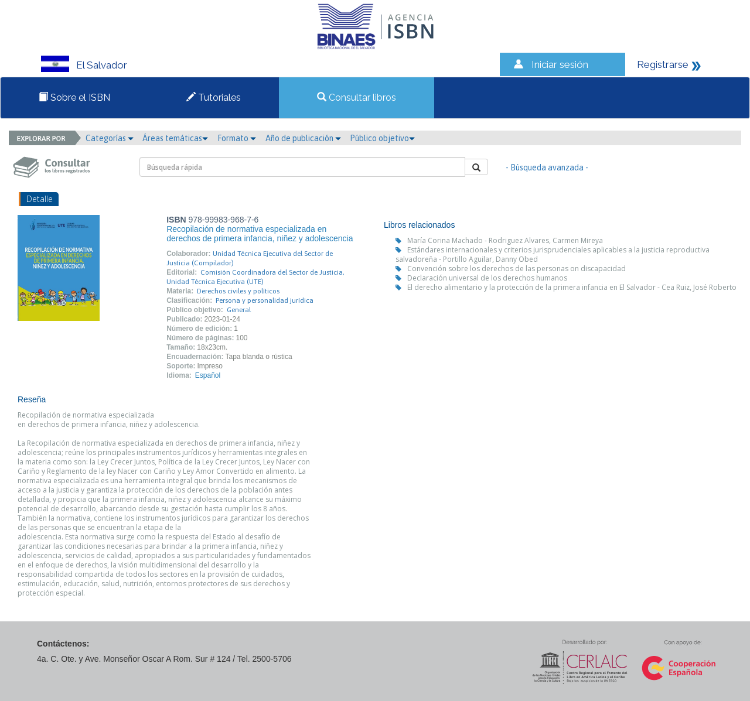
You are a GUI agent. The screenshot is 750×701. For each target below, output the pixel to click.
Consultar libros (356, 97)
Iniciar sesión (559, 64)
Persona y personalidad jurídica (264, 300)
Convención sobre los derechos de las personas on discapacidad (516, 268)
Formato (236, 138)
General (239, 310)
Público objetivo (382, 138)
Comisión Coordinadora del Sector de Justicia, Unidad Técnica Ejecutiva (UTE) (255, 277)
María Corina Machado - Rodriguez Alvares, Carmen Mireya (505, 240)
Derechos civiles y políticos (238, 291)
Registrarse (662, 64)
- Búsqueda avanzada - (547, 167)
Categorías (110, 138)
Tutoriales (213, 97)
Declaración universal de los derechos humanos (487, 278)
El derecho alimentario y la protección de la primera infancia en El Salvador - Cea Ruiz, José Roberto (572, 287)
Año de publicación (303, 138)
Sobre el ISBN (74, 97)
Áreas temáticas (175, 138)
